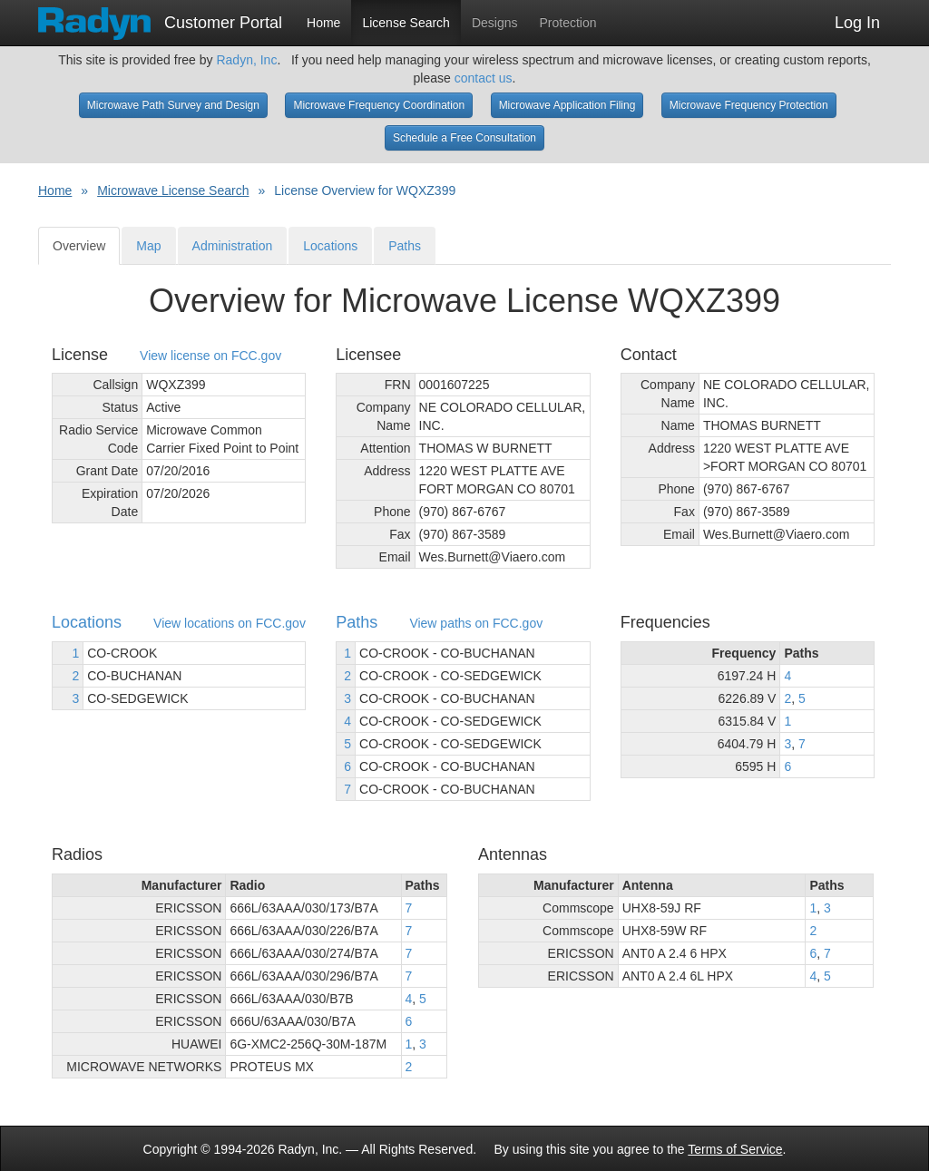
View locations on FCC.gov (229, 623)
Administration (232, 246)
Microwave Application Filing (567, 105)
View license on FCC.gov (210, 356)
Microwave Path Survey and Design (173, 105)
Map (148, 246)
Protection (568, 22)
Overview (79, 246)
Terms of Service (735, 1149)
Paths (404, 246)
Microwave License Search (173, 190)
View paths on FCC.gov (476, 623)
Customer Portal (160, 17)
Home (323, 22)
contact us (484, 78)
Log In (857, 23)
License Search (406, 22)
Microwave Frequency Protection (749, 105)
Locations (330, 246)
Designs (495, 22)
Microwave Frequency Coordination (378, 105)
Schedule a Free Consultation (464, 138)
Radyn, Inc (246, 60)
